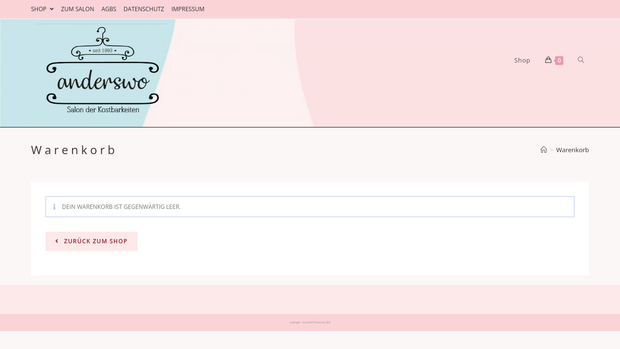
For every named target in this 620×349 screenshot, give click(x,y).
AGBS (108, 9)
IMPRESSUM (187, 9)
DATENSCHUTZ (144, 9)
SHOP (42, 9)
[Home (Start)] (544, 149)
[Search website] (581, 60)
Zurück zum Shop (95, 241)
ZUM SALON (77, 9)
